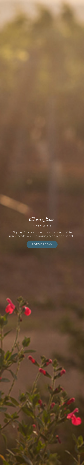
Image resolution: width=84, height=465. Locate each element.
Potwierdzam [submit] (42, 244)
